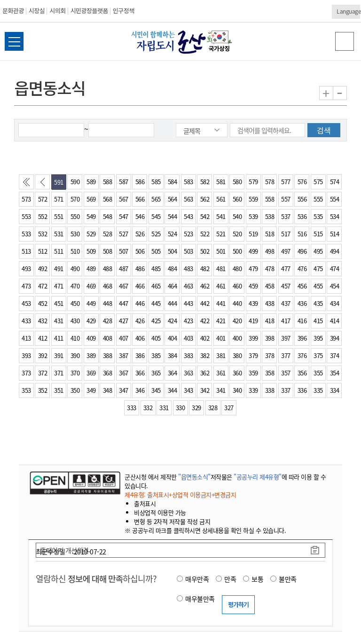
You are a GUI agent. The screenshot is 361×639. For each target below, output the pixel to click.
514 (334, 233)
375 (318, 355)
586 (140, 181)
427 (123, 320)
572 (42, 199)
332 (148, 407)
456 (302, 285)
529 (91, 233)
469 (91, 285)
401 (221, 338)
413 (26, 338)
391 (58, 355)
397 (285, 338)
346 (140, 390)
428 (107, 320)
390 (75, 355)
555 (318, 199)
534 (334, 216)
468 (107, 285)
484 (172, 268)
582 (205, 181)
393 (26, 355)
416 (302, 320)
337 (285, 390)
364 (172, 372)
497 (285, 251)
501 (221, 251)
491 (58, 268)
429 (91, 320)
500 (237, 251)
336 (302, 390)
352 (42, 390)
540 (237, 216)
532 (42, 233)
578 (270, 181)
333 (131, 407)
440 (237, 303)
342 (205, 390)
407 (123, 338)
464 (172, 285)
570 (75, 199)
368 (107, 372)
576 (302, 181)
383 (188, 355)
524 (172, 233)
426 (140, 320)
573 (26, 199)
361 (221, 372)
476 (302, 268)
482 (205, 268)
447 (123, 303)
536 (302, 216)
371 (58, 372)
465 (156, 285)
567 (123, 199)
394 (334, 338)
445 (156, 303)
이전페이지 (44, 184)
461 (221, 285)
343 (188, 390)
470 (75, 285)
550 (75, 216)
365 (156, 372)
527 (123, 233)
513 (26, 251)
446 (140, 303)
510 (75, 251)
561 (221, 199)
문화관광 (13, 10)
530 (75, 233)
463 (188, 285)
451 (58, 303)
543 (188, 216)
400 (237, 338)
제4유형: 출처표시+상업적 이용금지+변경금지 (180, 494)
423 (188, 320)
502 (205, 251)
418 (270, 320)
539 (253, 216)
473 (26, 285)
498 (270, 251)
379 (253, 355)
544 (172, 216)
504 (172, 251)
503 (188, 251)
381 (221, 355)
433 (26, 320)
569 (91, 199)
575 (318, 181)
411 (58, 338)
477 (285, 268)
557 (285, 199)
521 (221, 233)
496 (302, 251)
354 (334, 372)
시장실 (37, 10)
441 (221, 303)
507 (123, 251)
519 (253, 233)
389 (91, 355)
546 (140, 216)
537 (285, 216)
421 (221, 320)
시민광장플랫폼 (89, 10)
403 (188, 338)
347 (123, 390)
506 (140, 251)
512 (42, 251)
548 (107, 216)
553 (26, 216)
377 (285, 355)
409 (91, 338)
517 (285, 233)
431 (58, 320)
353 (26, 390)
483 (188, 268)
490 (75, 268)
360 (237, 372)
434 (334, 303)
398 (270, 338)
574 (334, 181)
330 (180, 407)
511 (58, 251)
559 (253, 199)
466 (140, 285)
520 (237, 233)
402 (205, 338)
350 (75, 390)
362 (205, 372)
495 (318, 251)
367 (123, 372)
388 (107, 355)
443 (188, 303)
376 (302, 355)
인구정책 (123, 10)
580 (237, 181)
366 (140, 372)
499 (253, 251)
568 (107, 199)
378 (270, 355)
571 (58, 199)
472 (42, 285)
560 (237, 199)
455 (318, 285)
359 (253, 372)
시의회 (57, 10)
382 (205, 355)
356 (302, 372)
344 (172, 390)
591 (58, 182)
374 (334, 355)
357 (285, 372)
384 (172, 355)
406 (140, 338)
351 (58, 390)
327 (229, 407)
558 (270, 199)
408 (107, 338)
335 (318, 390)
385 (156, 355)
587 (123, 181)
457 (285, 285)
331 (164, 407)
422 (205, 320)
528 (107, 233)
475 (318, 268)
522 (205, 233)
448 (107, 303)
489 (91, 268)
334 (334, 390)
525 (156, 233)
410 (75, 338)
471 (58, 285)
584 (172, 181)
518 (270, 233)
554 (334, 199)
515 (318, 233)
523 (188, 233)
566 (140, 199)
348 (107, 390)
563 (188, 199)
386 (140, 355)
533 (26, 233)
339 (253, 390)
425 (156, 320)
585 (156, 181)
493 (26, 268)
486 (140, 268)
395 (318, 338)
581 (221, 181)
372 (42, 372)
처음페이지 (28, 184)
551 (58, 216)
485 (156, 268)
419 (253, 320)
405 (156, 338)
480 (237, 268)
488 (107, 268)
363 (188, 372)
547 (123, 216)
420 (237, 320)
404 (172, 338)
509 (91, 251)
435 (318, 303)
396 (302, 338)
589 (91, 181)
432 (42, 320)
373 (26, 372)
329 (196, 407)
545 (156, 216)
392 (42, 355)
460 (237, 285)
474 (334, 268)
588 (107, 181)
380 (237, 355)
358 (270, 372)
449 (91, 303)
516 (302, 233)
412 (42, 338)
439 (253, 303)
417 (285, 320)
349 (91, 390)
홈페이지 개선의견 (64, 550)
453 (26, 303)
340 (237, 390)
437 (285, 303)
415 (318, 320)
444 (172, 303)
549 (91, 216)
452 (42, 303)
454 (334, 285)
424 (172, 320)
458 (270, 285)
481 (221, 268)
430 (75, 320)
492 (42, 268)
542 (205, 216)
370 (75, 372)
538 (270, 216)
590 (75, 181)
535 (318, 216)
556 (302, 199)
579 (253, 181)
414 (334, 320)
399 (253, 338)
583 (188, 181)
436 (302, 303)
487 (123, 268)
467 (123, 285)
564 (172, 199)
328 (213, 407)
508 (107, 251)
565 (156, 199)
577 (285, 181)
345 (156, 390)
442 (205, 303)
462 (205, 285)
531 (58, 233)
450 (75, 303)
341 (221, 390)
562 (205, 199)
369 (91, 372)
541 (221, 216)
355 (318, 372)
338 (270, 390)
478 (270, 268)
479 (253, 268)
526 (140, 233)
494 (334, 251)
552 (42, 216)
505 (156, 251)
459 (253, 285)
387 (123, 355)
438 (270, 303)
